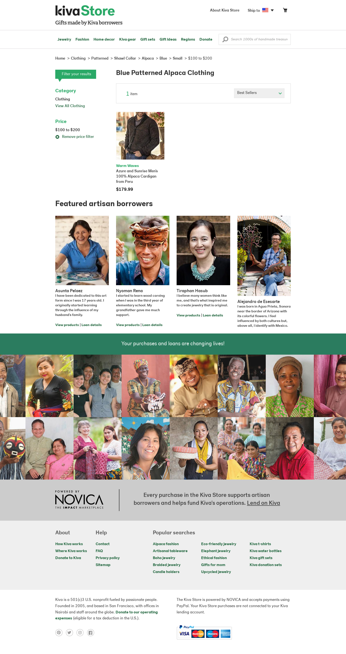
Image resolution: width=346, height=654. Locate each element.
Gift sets (147, 40)
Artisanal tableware (170, 551)
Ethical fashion (214, 558)
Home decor (104, 40)
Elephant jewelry (215, 551)
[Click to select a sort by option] (259, 93)
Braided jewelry (166, 565)
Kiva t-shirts (260, 544)
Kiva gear (127, 40)
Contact (103, 544)
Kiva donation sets (266, 565)
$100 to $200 (67, 130)
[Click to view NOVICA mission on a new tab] (79, 500)
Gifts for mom (213, 565)
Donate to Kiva (68, 558)
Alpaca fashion (166, 544)
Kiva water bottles (266, 551)
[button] (225, 40)
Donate (205, 40)
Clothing (62, 99)
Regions (188, 40)
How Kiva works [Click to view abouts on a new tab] (69, 544)
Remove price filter (74, 137)
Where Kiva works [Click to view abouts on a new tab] (71, 551)
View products (67, 325)
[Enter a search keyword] (255, 39)
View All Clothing (70, 106)
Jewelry (64, 40)
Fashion (82, 40)
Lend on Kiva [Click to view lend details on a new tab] (263, 503)
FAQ (99, 551)
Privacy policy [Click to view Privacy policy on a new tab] (108, 558)
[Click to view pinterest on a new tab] (60, 633)
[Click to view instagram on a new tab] (81, 633)
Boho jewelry (164, 558)
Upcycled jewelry (216, 572)
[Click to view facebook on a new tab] (92, 633)
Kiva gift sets (261, 558)
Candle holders (166, 572)
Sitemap (103, 565)
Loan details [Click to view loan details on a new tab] (91, 325)
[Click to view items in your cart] (285, 11)
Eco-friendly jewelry (218, 544)
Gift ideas (168, 40)
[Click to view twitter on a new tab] (71, 633)
